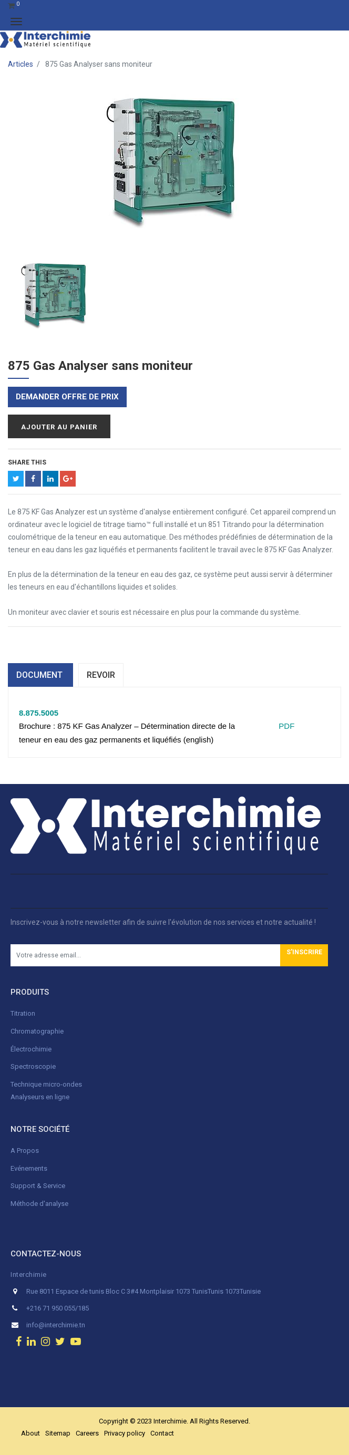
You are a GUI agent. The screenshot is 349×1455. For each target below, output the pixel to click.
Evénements (29, 1168)
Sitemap (57, 1433)
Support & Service (38, 1186)
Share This (27, 462)
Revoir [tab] (101, 675)
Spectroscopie (33, 1066)
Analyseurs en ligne (40, 1097)
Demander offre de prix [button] (67, 396)
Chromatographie (37, 1031)
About (30, 1433)
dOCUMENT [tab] (40, 675)
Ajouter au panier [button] (59, 427)
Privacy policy (124, 1433)
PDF (285, 725)
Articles (20, 64)
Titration (23, 1013)
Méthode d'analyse (39, 1204)
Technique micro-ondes (46, 1084)
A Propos (25, 1150)
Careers (87, 1433)
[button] (304, 955)
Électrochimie (31, 1049)
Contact (162, 1433)
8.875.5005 (38, 712)
